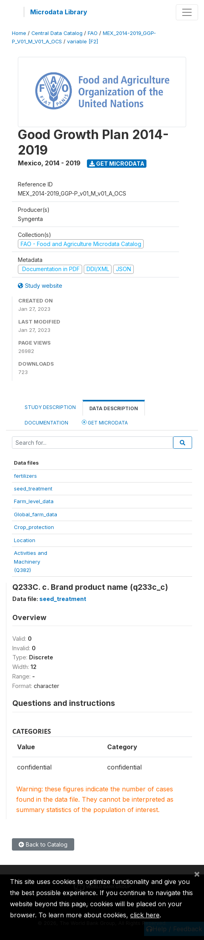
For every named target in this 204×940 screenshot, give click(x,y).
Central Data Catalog (57, 33)
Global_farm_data (35, 514)
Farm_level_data (34, 501)
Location (24, 540)
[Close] (197, 873)
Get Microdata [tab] (105, 422)
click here (145, 915)
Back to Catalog (43, 844)
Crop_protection (34, 527)
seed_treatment (33, 488)
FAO (93, 33)
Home (19, 33)
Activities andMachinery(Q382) (30, 561)
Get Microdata (116, 163)
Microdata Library (58, 12)
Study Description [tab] (50, 407)
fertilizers (25, 476)
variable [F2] (82, 42)
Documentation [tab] (46, 423)
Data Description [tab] (113, 408)
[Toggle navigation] (187, 12)
